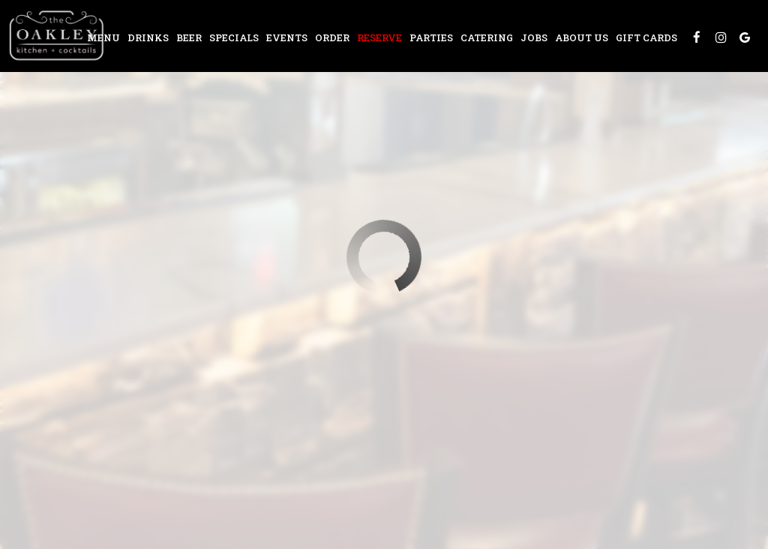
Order (332, 38)
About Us (581, 38)
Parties (431, 38)
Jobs (534, 38)
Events (287, 38)
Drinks (148, 38)
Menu (103, 38)
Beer (189, 38)
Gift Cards (646, 38)
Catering (486, 38)
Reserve (379, 38)
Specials (234, 38)
